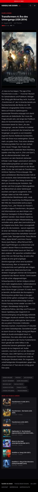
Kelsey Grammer (8, 381)
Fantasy (18, 377)
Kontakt (5, 487)
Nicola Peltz (18, 384)
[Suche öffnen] (30, 5)
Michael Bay (7, 384)
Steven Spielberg (8, 391)
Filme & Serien (6, 13)
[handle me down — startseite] (11, 5)
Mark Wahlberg (22, 381)
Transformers (22, 391)
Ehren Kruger (7, 377)
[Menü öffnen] (34, 5)
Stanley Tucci (21, 387)
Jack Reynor (28, 377)
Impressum (14, 487)
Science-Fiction (8, 387)
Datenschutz (25, 487)
